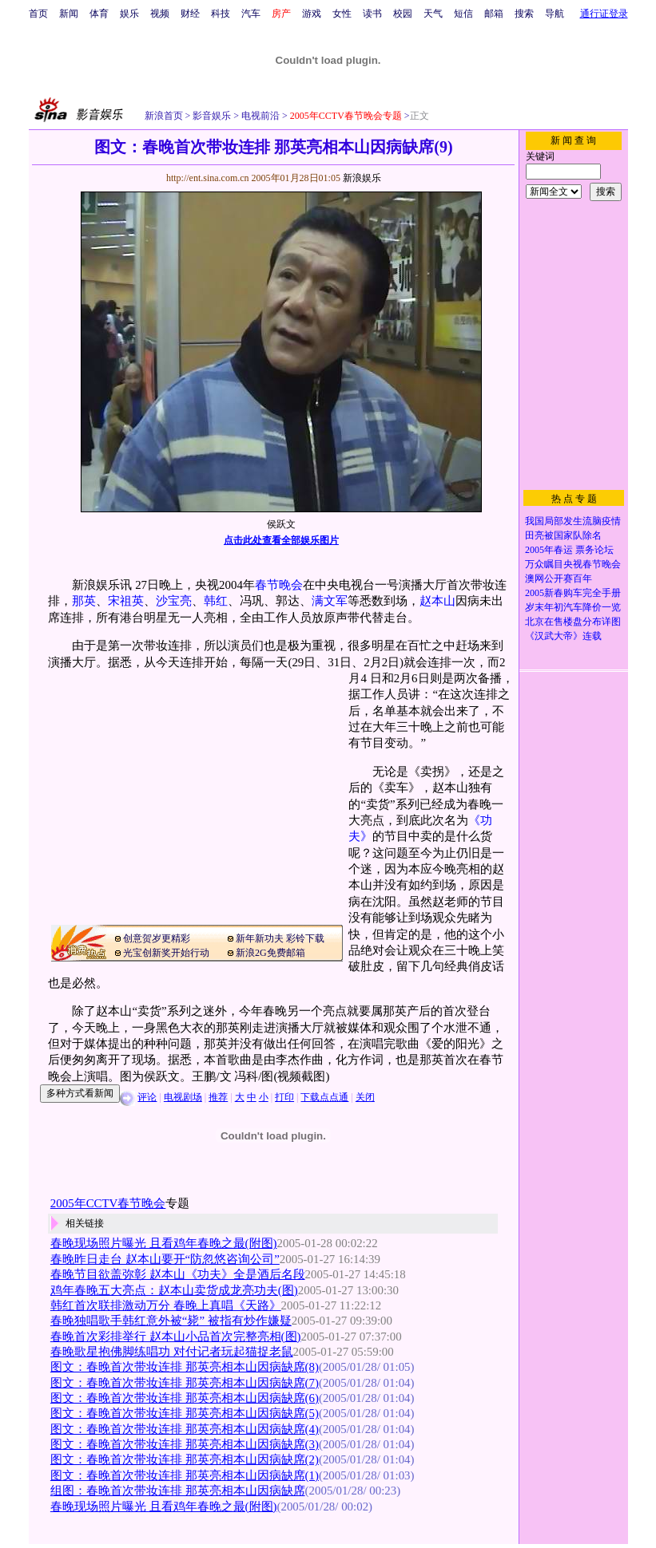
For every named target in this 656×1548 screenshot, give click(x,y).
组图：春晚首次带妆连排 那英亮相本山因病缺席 (177, 1490)
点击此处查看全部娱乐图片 (281, 540)
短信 (463, 13)
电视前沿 (259, 115)
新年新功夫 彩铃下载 (280, 938)
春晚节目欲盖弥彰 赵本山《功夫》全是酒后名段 (177, 1274)
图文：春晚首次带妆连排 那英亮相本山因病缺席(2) (184, 1459)
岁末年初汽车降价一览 (573, 607)
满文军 (330, 600)
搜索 (524, 13)
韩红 (216, 600)
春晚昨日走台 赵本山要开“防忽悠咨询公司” (165, 1259)
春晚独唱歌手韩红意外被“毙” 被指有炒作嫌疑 (171, 1320)
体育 (99, 13)
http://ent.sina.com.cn (209, 178)
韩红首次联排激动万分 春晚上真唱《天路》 (165, 1305)
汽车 (250, 13)
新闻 (68, 13)
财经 (190, 13)
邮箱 (493, 13)
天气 (433, 13)
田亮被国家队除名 (563, 535)
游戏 (311, 13)
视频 (159, 13)
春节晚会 (279, 585)
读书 (372, 13)
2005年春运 (549, 549)
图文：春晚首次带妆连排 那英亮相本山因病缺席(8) (184, 1366)
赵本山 (437, 600)
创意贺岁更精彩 (156, 938)
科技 (220, 13)
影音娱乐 (212, 115)
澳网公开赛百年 (558, 578)
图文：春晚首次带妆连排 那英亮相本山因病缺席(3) (184, 1444)
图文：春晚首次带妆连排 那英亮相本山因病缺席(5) (184, 1413)
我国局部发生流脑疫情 (573, 521)
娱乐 (129, 13)
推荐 (218, 1097)
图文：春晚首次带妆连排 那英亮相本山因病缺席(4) (184, 1429)
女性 (342, 13)
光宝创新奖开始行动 (166, 952)
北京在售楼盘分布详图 (573, 621)
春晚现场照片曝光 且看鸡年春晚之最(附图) (163, 1243)
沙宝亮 (174, 600)
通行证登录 (604, 13)
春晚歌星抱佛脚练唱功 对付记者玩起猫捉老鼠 (171, 1351)
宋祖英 (126, 600)
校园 (402, 13)
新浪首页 (164, 115)
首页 (38, 13)
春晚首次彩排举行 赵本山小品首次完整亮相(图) (175, 1336)
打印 (284, 1097)
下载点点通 (324, 1097)
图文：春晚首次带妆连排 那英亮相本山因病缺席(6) (184, 1398)
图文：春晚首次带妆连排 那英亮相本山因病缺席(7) (184, 1382)
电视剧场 (183, 1097)
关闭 (365, 1097)
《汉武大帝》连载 (563, 636)
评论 (147, 1097)
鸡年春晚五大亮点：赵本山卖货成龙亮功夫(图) (174, 1290)
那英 (84, 600)
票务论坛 (594, 549)
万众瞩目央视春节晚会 (573, 564)
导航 (554, 13)
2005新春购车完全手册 (573, 592)
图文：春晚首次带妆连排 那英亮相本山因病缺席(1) (184, 1475)
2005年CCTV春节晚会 (108, 1203)
